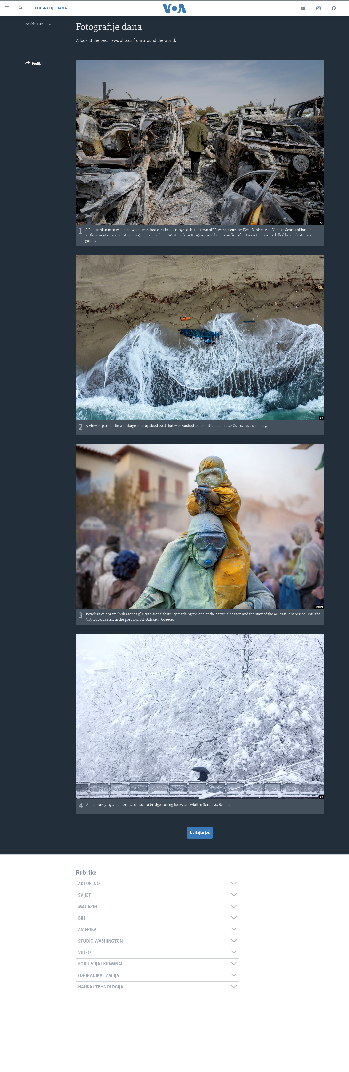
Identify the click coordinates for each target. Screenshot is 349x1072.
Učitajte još (200, 832)
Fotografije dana (49, 8)
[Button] (34, 65)
